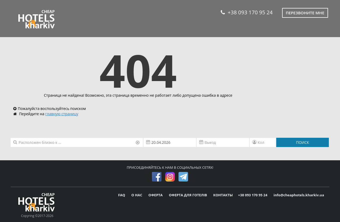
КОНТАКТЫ (223, 195)
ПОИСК (302, 142)
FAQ (122, 195)
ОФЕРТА (156, 195)
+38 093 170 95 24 (247, 12)
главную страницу (61, 113)
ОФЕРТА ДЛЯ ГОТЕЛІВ (188, 195)
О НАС (137, 195)
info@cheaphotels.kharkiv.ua (299, 195)
